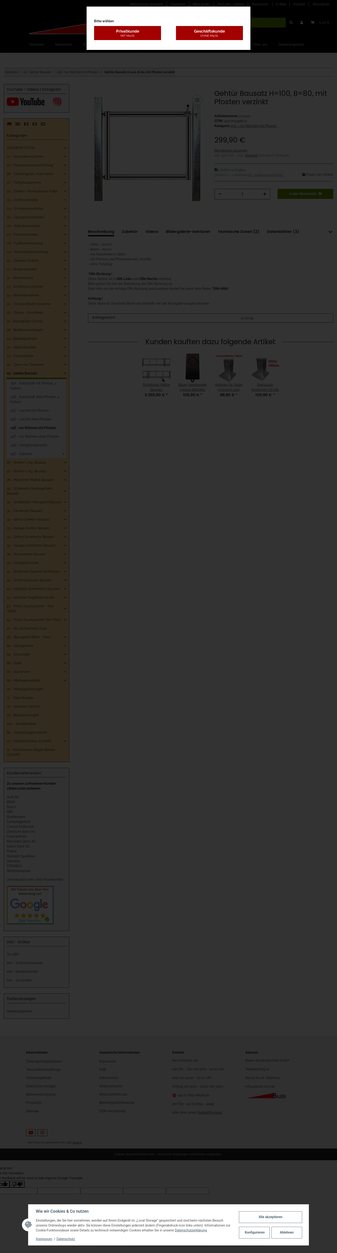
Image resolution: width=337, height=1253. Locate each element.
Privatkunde (127, 33)
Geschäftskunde (209, 33)
